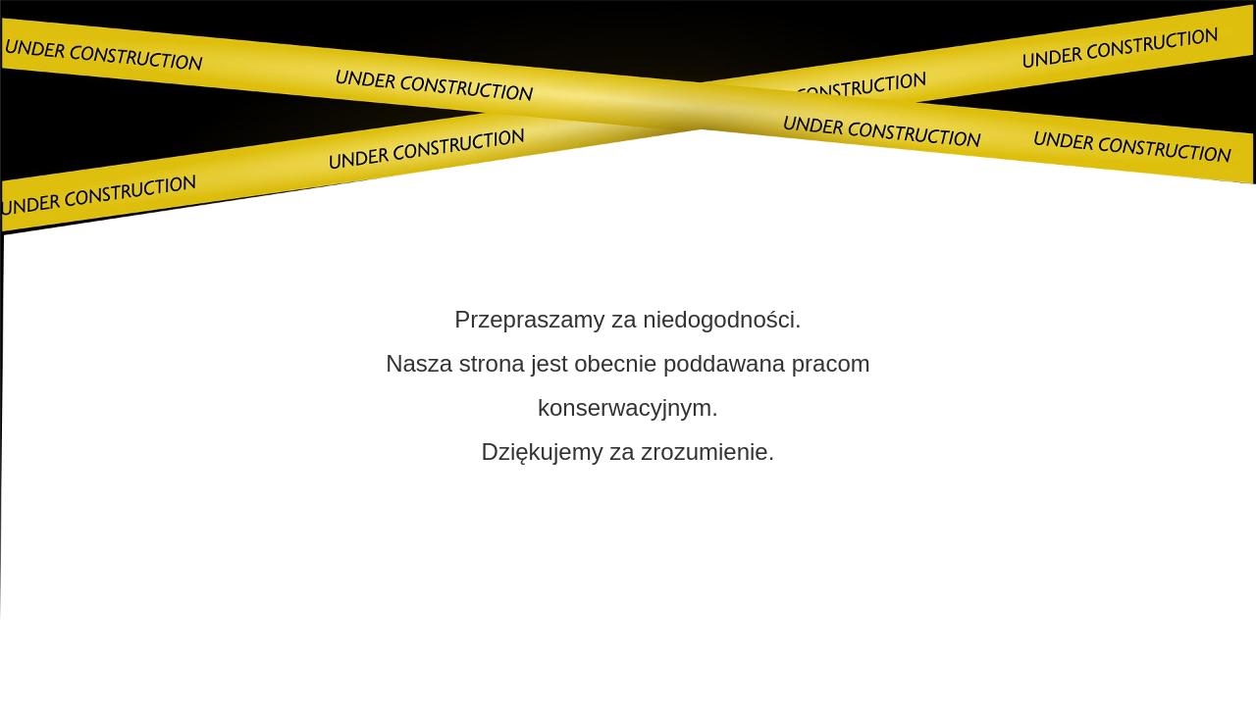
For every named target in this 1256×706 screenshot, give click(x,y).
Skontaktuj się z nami (628, 578)
